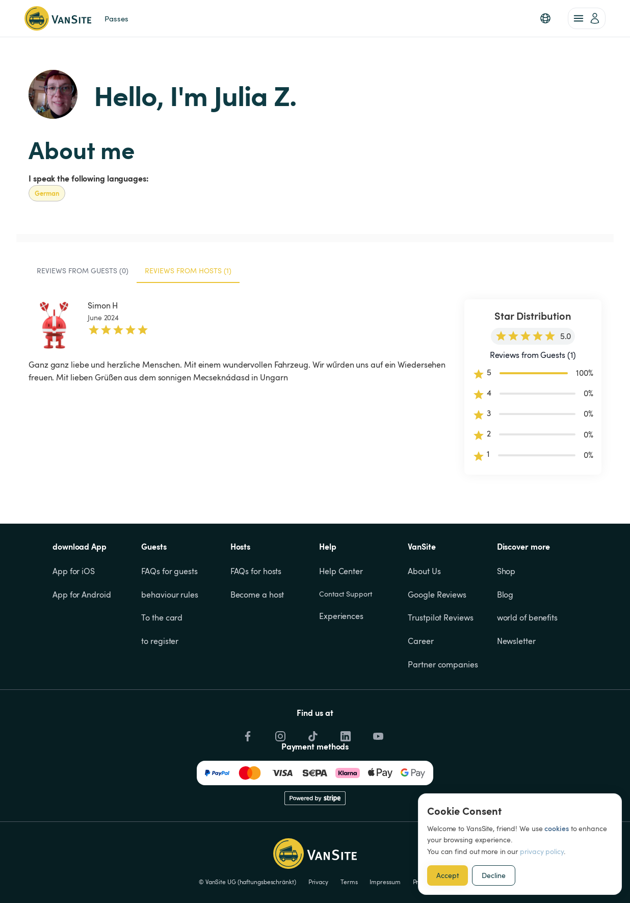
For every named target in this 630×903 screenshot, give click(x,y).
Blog (505, 594)
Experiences (341, 616)
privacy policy (542, 851)
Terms (349, 882)
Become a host (257, 594)
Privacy (318, 882)
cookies (556, 828)
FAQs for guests (169, 571)
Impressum (385, 882)
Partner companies (443, 664)
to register (159, 641)
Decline (494, 875)
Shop (506, 571)
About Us (424, 571)
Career (420, 641)
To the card (161, 617)
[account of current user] (587, 18)
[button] (545, 18)
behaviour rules (169, 594)
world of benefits (527, 617)
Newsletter (516, 641)
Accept (447, 875)
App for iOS (73, 571)
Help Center (341, 571)
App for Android (81, 594)
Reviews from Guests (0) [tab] (82, 270)
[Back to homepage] (57, 18)
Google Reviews (437, 594)
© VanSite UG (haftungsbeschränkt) (247, 882)
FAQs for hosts (256, 571)
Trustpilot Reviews (440, 617)
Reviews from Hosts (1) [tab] (188, 270)
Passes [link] (116, 18)
